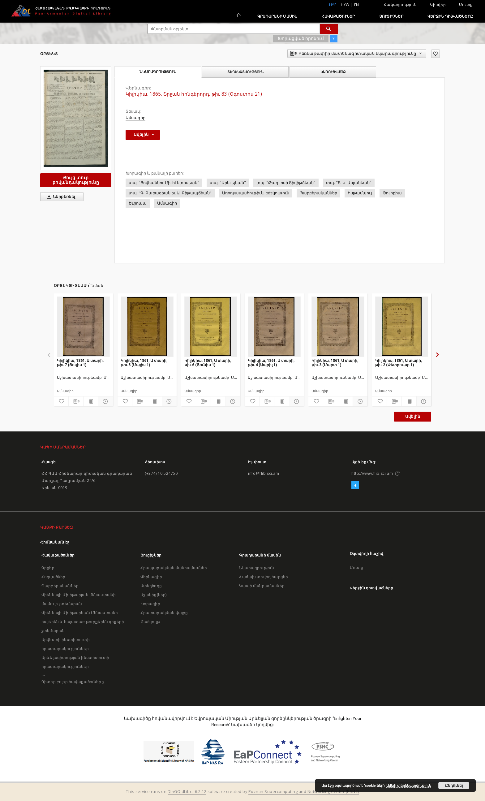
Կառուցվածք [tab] (333, 72)
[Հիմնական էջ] (238, 16)
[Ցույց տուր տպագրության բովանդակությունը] (91, 401)
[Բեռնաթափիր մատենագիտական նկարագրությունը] (76, 401)
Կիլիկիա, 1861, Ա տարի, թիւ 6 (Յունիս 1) (207, 362)
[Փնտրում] (329, 29)
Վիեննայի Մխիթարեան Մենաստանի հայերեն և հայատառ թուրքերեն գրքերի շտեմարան (82, 621)
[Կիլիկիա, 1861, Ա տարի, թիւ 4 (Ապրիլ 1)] (274, 326)
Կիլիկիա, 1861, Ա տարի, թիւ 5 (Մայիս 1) (144, 362)
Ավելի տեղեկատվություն (408, 785)
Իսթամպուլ (360, 193)
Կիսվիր (438, 4)
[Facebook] (355, 485)
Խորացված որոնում (301, 38)
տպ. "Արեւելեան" (228, 182)
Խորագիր (150, 603)
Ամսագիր (135, 117)
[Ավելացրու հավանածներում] (435, 54)
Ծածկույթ (150, 621)
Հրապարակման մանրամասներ (173, 567)
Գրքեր (47, 567)
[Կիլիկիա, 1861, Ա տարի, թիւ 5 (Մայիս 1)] (147, 326)
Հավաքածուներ (338, 16)
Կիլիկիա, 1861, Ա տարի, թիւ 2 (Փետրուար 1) (398, 362)
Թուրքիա (392, 193)
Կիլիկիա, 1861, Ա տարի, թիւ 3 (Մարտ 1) (334, 362)
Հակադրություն (400, 4)
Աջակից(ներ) (153, 594)
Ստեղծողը (151, 585)
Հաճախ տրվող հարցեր (263, 576)
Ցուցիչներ (391, 16)
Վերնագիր (151, 576)
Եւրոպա (138, 203)
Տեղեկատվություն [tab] (245, 72)
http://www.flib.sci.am (372, 473)
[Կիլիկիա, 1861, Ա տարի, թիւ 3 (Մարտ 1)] (338, 326)
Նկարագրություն (256, 567)
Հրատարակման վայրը (164, 612)
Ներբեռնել (59, 197)
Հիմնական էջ (55, 542)
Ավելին (412, 416)
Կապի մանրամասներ (261, 585)
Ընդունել (454, 785)
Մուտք (466, 4)
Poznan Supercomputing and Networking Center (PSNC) (303, 791)
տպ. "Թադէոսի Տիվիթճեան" (285, 182)
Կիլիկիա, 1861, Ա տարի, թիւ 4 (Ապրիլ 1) (271, 362)
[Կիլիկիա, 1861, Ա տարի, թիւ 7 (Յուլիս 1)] (83, 326)
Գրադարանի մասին (277, 16)
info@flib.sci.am (263, 473)
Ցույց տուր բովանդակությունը (76, 180)
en (356, 5)
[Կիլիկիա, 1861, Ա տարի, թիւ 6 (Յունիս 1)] (211, 326)
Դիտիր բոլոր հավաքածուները (72, 681)
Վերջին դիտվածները (450, 16)
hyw (345, 5)
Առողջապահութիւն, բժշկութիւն (255, 193)
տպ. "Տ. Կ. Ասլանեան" (348, 182)
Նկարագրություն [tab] (157, 72)
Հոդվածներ (53, 576)
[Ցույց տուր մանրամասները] (104, 401)
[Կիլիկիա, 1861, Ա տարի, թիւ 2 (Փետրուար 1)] (402, 326)
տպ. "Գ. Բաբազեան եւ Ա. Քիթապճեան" (170, 193)
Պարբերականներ (318, 193)
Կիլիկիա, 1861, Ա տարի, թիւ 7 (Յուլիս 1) (80, 362)
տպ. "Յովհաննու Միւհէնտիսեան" (164, 182)
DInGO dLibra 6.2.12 (187, 791)
